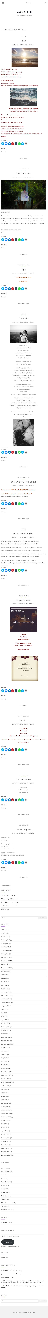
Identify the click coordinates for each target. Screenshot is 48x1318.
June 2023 (4, 978)
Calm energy (5, 909)
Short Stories (5, 1192)
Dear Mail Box (24, 173)
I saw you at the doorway (13, 1274)
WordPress (32, 1312)
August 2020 (5, 1086)
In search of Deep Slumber (23, 481)
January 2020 (5, 1106)
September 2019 (6, 1113)
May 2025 (4, 933)
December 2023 (6, 957)
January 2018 (5, 1141)
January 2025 (5, 943)
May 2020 (4, 1096)
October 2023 (5, 964)
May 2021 (4, 1058)
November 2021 (6, 1037)
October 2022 (5, 999)
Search (42, 918)
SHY (23, 41)
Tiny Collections (23, 265)
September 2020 (6, 1082)
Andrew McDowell (6, 1270)
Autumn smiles (23, 779)
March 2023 (4, 988)
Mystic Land (24, 11)
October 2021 (5, 1040)
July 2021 (4, 1051)
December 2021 (5, 1033)
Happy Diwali (23, 599)
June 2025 (4, 929)
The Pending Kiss (23, 829)
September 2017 (6, 1155)
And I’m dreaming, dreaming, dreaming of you (27, 1282)
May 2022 (4, 1016)
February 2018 (5, 1138)
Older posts (5, 885)
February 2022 (5, 1027)
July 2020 (4, 1089)
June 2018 (4, 1124)
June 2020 (4, 1092)
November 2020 (6, 1075)
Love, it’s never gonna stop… (10, 902)
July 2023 (4, 974)
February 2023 (5, 992)
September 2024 (6, 950)
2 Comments (23, 705)
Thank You (4, 1199)
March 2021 (4, 1065)
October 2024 (5, 947)
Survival (23, 720)
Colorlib (21, 1312)
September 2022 (6, 1002)
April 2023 (4, 985)
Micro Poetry (23, 775)
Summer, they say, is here (8, 895)
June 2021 (4, 1054)
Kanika (32, 44)
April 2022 (4, 1020)
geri (2, 1274)
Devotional (4, 1168)
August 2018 (5, 1120)
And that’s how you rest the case (11, 906)
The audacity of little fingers (9, 899)
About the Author (6, 1222)
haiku (3, 1175)
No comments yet (23, 303)
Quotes (3, 1189)
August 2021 (4, 1047)
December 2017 (5, 1145)
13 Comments (24, 158)
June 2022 (4, 1013)
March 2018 (4, 1134)
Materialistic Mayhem (23, 533)
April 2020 (4, 1099)
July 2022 (4, 1009)
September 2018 (6, 1117)
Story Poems (5, 1196)
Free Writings (23, 169)
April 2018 (4, 1131)
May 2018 (4, 1127)
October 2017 (5, 1151)
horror (3, 1178)
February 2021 (5, 1068)
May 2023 (4, 981)
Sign (23, 269)
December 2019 (6, 1110)
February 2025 (5, 940)
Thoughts (4, 1206)
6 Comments (23, 467)
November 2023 (6, 961)
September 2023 (6, 968)
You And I (23, 318)
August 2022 (5, 1006)
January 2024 (5, 954)
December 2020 (6, 1072)
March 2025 (4, 936)
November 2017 (6, 1148)
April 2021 (4, 1061)
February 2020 (5, 1103)
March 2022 (4, 1023)
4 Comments (23, 254)
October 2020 (5, 1079)
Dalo (2, 1277)
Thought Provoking (7, 1203)
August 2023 (5, 971)
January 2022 (5, 1030)
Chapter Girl (10, 1277)
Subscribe (8, 1242)
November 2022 (6, 995)
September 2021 (6, 1044)
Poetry (23, 36)
